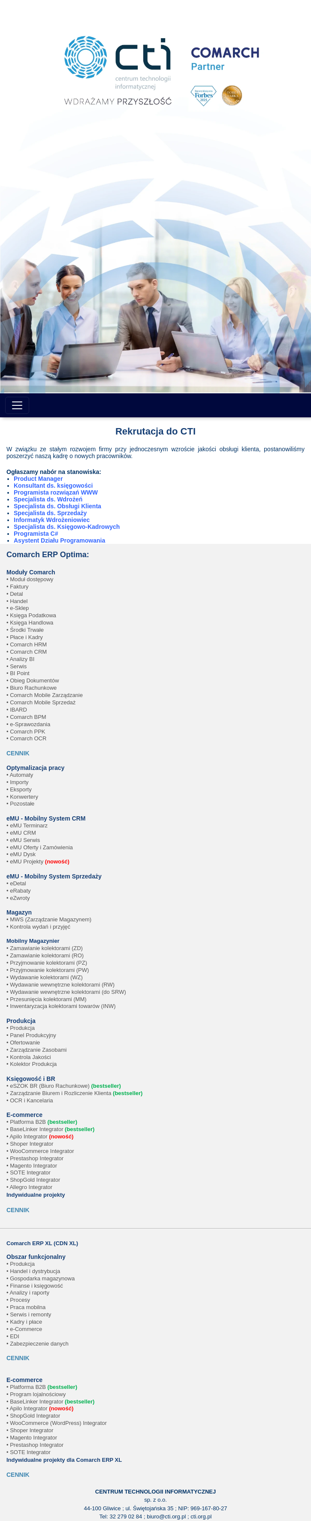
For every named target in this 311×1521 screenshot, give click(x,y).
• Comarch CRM (26, 652)
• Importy (17, 782)
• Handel (16, 601)
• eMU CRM (21, 833)
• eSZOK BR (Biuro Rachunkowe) (63, 1086)
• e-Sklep (17, 608)
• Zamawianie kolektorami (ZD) (44, 948)
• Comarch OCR (26, 738)
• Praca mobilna (25, 1307)
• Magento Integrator (31, 1165)
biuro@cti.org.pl (166, 1516)
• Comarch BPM (26, 717)
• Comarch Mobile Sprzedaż (40, 702)
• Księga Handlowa (29, 622)
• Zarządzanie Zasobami (36, 1050)
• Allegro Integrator (29, 1187)
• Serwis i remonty (28, 1314)
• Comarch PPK (25, 731)
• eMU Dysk (21, 854)
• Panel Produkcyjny (31, 1035)
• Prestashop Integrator (34, 1158)
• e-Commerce (24, 1329)
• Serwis (16, 666)
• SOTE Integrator (28, 1172)
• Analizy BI (20, 659)
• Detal (14, 594)
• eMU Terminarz (27, 825)
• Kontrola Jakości (28, 1057)
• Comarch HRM (26, 644)
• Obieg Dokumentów (32, 680)
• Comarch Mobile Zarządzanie (44, 695)
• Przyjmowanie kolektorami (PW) (47, 970)
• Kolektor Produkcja (31, 1064)
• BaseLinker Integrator (50, 1129)
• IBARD (16, 709)
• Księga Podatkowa (31, 615)
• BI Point (18, 673)
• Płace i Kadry (24, 637)
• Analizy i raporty (27, 1292)
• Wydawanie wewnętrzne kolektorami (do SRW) (66, 992)
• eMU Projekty (37, 861)
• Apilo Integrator (39, 1136)
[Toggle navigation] (17, 405)
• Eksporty (19, 789)
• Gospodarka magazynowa (40, 1278)
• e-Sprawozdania (28, 724)
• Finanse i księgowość (34, 1286)
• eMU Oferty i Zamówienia (39, 847)
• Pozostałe (20, 803)
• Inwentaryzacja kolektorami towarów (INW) (61, 1006)
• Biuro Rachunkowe (31, 688)
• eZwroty (18, 898)
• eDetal (16, 883)
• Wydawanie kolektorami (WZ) (44, 977)
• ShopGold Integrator (33, 1180)
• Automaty (19, 775)
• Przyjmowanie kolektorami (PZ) (46, 963)
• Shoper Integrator (29, 1144)
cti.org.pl (200, 1516)
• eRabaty (18, 890)
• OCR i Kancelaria (29, 1100)
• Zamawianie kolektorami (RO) (45, 955)
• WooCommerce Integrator (40, 1151)
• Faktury (17, 586)
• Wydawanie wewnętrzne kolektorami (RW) (60, 984)
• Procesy (18, 1300)
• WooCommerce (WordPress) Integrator (56, 1423)
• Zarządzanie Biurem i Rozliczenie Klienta (74, 1093)
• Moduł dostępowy (29, 579)
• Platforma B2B (41, 1122)
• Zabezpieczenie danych (37, 1343)
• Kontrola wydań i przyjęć (38, 926)
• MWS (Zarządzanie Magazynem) (48, 919)
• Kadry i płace (24, 1322)
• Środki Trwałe (25, 630)
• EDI (12, 1336)
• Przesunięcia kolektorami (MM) (46, 999)
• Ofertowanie (23, 1042)
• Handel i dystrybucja (33, 1271)
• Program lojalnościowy (36, 1394)
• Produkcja (20, 1028)
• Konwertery (22, 797)
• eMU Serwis (23, 840)
